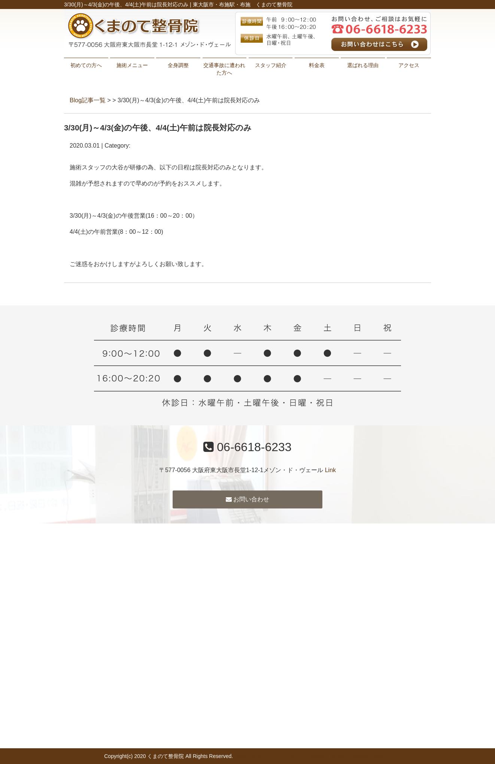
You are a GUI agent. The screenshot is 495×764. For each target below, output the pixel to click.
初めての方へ (86, 65)
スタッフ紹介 (270, 65)
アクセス (408, 65)
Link (330, 470)
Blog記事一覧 (88, 100)
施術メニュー (132, 65)
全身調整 (178, 65)
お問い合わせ (247, 499)
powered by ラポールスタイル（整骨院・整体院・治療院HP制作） (312, 756)
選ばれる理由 (363, 65)
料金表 (317, 65)
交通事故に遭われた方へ (224, 69)
